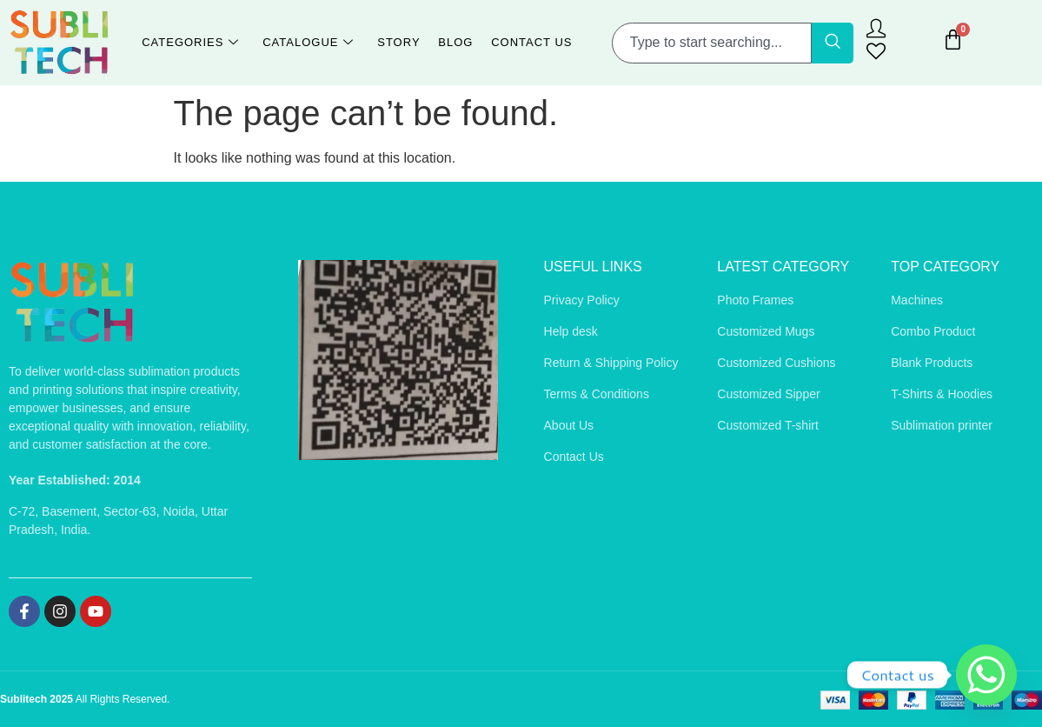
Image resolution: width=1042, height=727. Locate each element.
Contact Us (530, 42)
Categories (192, 43)
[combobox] (712, 43)
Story (398, 42)
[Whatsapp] (986, 674)
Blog (455, 42)
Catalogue (309, 43)
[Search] (832, 43)
